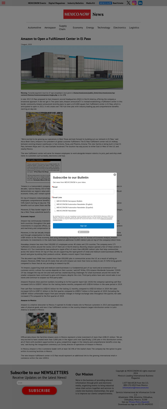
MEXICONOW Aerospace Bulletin (69, 201)
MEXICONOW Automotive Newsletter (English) (74, 204)
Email (55, 187)
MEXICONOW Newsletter (66, 211)
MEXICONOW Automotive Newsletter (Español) (75, 207)
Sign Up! (83, 226)
